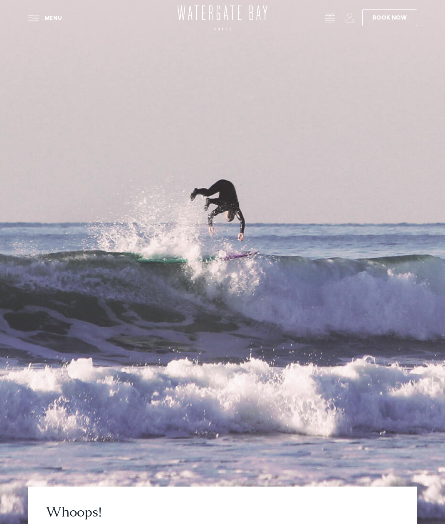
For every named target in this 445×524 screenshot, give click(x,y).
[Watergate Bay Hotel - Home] (222, 17)
